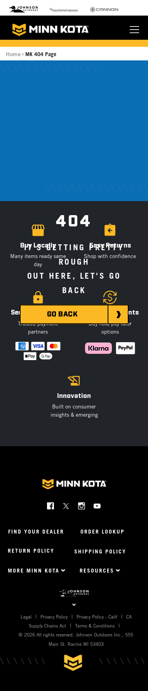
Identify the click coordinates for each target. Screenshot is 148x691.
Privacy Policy (54, 616)
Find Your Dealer (36, 531)
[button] (110, 248)
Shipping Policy (100, 551)
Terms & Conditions (95, 625)
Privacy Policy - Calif (97, 616)
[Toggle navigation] (134, 30)
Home (13, 54)
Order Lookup (102, 531)
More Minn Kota (33, 570)
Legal (26, 616)
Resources (97, 570)
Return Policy (31, 550)
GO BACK (62, 314)
